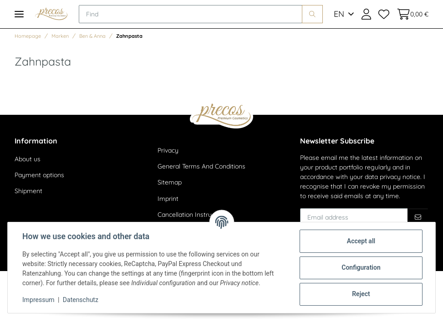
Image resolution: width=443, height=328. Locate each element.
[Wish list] (384, 14)
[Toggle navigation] (19, 14)
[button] (366, 14)
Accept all (361, 241)
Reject (361, 293)
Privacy (168, 150)
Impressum (38, 299)
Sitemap (170, 182)
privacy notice (400, 177)
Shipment (28, 191)
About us (28, 159)
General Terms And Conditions (201, 166)
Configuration (360, 267)
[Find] (190, 14)
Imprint (168, 199)
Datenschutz (80, 299)
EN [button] (339, 14)
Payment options (39, 175)
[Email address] (354, 217)
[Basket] (410, 14)
